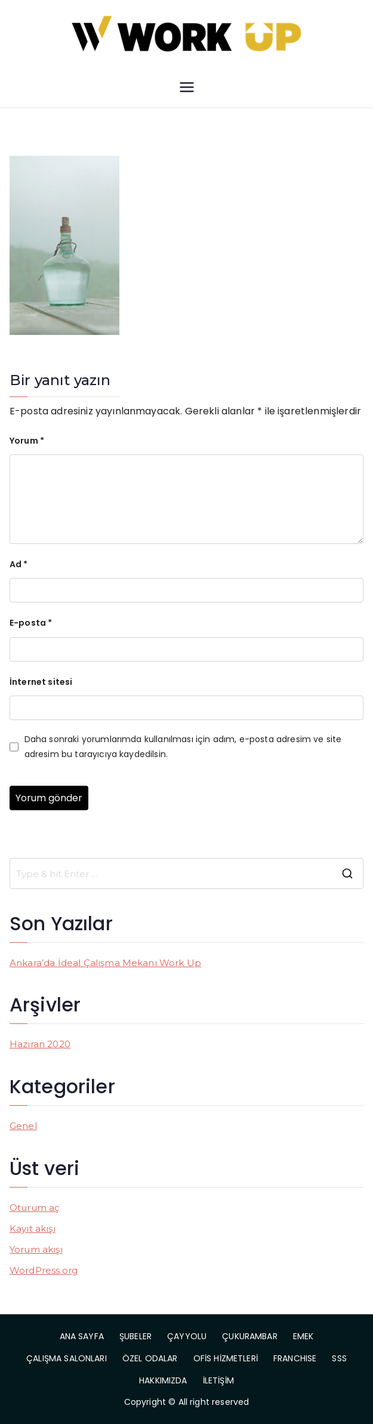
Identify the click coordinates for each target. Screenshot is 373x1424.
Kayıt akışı (33, 1228)
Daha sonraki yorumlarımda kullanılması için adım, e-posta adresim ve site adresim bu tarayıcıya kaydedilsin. (183, 746)
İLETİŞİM (218, 1380)
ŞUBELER (135, 1336)
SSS (339, 1358)
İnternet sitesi (41, 682)
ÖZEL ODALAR (150, 1358)
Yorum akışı (36, 1249)
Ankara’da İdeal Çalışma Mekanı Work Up (105, 962)
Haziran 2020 (40, 1044)
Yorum (27, 441)
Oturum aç (34, 1207)
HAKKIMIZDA (163, 1380)
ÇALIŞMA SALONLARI (66, 1358)
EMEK (303, 1336)
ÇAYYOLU (186, 1336)
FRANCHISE (294, 1358)
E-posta (31, 623)
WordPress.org (44, 1270)
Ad (19, 564)
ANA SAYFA (82, 1336)
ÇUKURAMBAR (250, 1336)
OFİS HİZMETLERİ (225, 1358)
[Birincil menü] (186, 87)
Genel (23, 1125)
